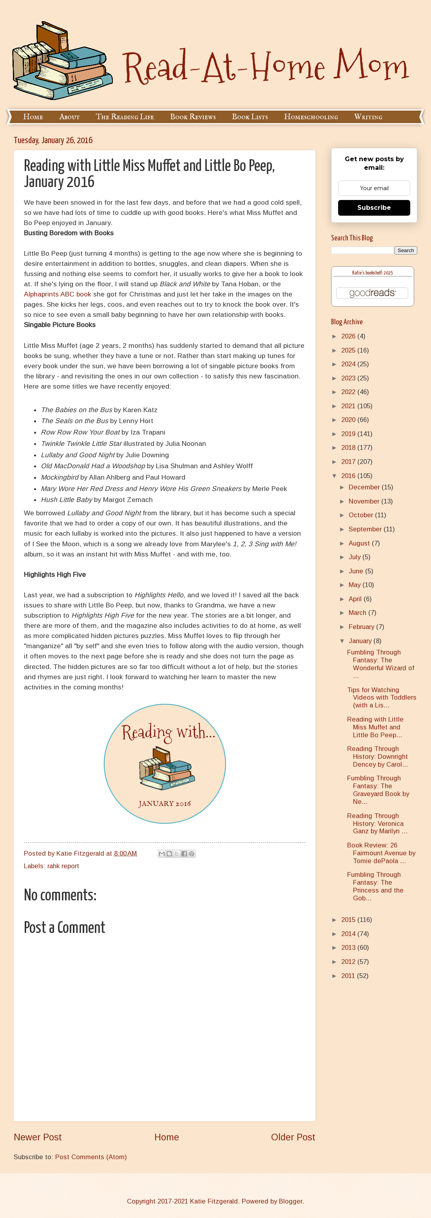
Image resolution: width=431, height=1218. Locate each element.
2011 (349, 976)
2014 (349, 934)
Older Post (293, 1137)
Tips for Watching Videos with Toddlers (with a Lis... (382, 697)
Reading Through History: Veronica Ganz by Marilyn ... (377, 823)
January (361, 641)
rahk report (63, 866)
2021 (349, 406)
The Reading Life (125, 117)
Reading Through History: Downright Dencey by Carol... (377, 756)
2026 (349, 336)
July (355, 557)
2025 (349, 350)
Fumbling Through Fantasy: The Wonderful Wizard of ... (380, 664)
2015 (349, 919)
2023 (349, 378)
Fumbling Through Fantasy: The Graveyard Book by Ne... (378, 789)
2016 (349, 476)
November (365, 501)
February (362, 627)
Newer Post (38, 1137)
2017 (349, 461)
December (365, 487)
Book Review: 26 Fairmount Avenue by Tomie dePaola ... (381, 853)
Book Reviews (193, 117)
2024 (349, 364)
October (362, 515)
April (356, 599)
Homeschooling (311, 117)
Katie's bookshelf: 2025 (372, 273)
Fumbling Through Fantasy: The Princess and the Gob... (375, 886)
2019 (349, 434)
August (360, 543)
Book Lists (250, 117)
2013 (349, 947)
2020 (349, 420)
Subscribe (374, 207)
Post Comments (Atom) (91, 1157)
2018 (349, 447)
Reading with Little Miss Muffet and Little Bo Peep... (375, 727)
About (69, 117)
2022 (349, 392)
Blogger (290, 1201)
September (366, 529)
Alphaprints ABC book (58, 294)
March (358, 612)
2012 (349, 961)
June (357, 571)
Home (33, 117)
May (355, 585)
